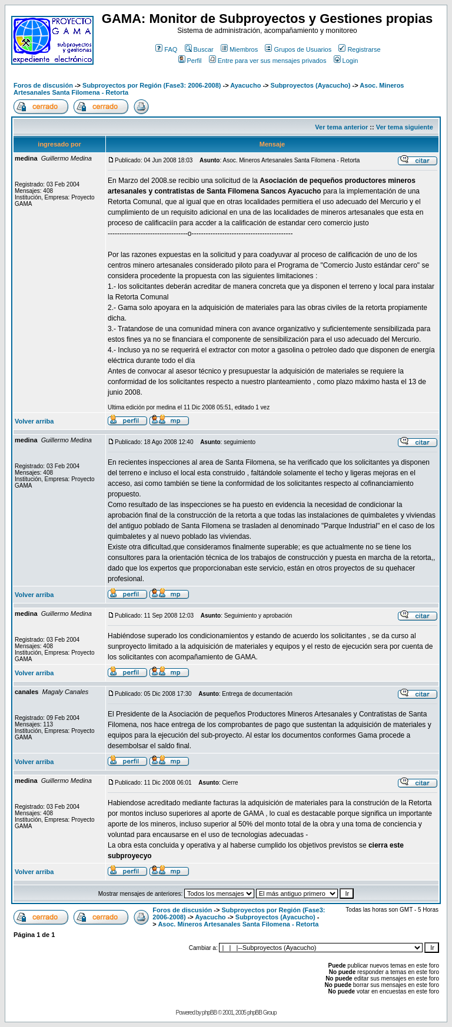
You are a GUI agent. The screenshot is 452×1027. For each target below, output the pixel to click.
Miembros (239, 49)
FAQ (166, 49)
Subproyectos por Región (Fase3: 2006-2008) (151, 85)
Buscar (199, 49)
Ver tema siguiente (404, 127)
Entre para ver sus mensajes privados (268, 60)
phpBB (209, 1012)
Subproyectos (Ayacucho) (311, 85)
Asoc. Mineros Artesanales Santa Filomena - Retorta (238, 924)
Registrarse (359, 49)
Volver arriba (34, 421)
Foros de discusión (43, 85)
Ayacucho (245, 85)
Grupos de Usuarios (298, 49)
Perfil (190, 60)
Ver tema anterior (341, 127)
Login (346, 60)
